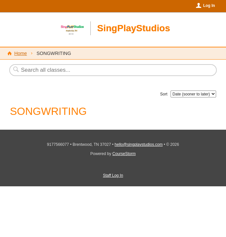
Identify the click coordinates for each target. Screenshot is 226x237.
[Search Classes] (97, 70)
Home (20, 53)
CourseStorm (124, 153)
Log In (209, 5)
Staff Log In (113, 175)
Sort (163, 94)
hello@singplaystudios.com (138, 144)
